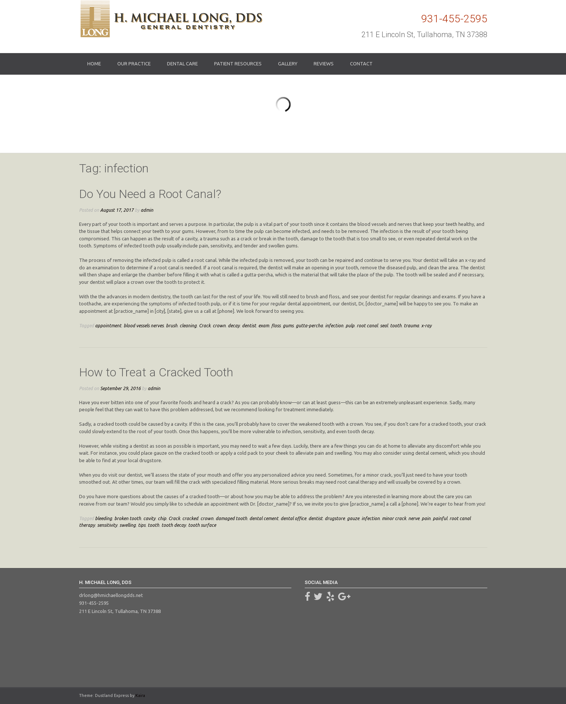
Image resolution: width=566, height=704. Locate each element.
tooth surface (202, 525)
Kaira (140, 695)
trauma (411, 325)
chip (162, 518)
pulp (350, 325)
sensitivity (107, 525)
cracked (190, 518)
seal (384, 325)
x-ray (426, 325)
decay (234, 325)
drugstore (335, 518)
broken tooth (127, 518)
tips (141, 525)
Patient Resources (238, 63)
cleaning (188, 325)
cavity (149, 518)
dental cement (263, 518)
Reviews (324, 63)
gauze (353, 518)
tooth (396, 325)
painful (440, 518)
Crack (204, 325)
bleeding (103, 518)
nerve (413, 518)
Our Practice (134, 63)
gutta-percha (309, 325)
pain (426, 518)
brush (171, 325)
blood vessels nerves (144, 325)
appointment (108, 325)
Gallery (287, 63)
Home (94, 63)
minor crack (394, 518)
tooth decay (173, 525)
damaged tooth (231, 518)
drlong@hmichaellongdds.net (111, 595)
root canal (367, 325)
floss (276, 325)
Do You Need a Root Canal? (150, 194)
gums (288, 325)
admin (147, 210)
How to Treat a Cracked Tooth (156, 372)
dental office (293, 518)
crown (219, 325)
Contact (361, 63)
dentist (249, 325)
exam (263, 325)
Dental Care (182, 63)
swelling (128, 525)
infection (334, 325)
